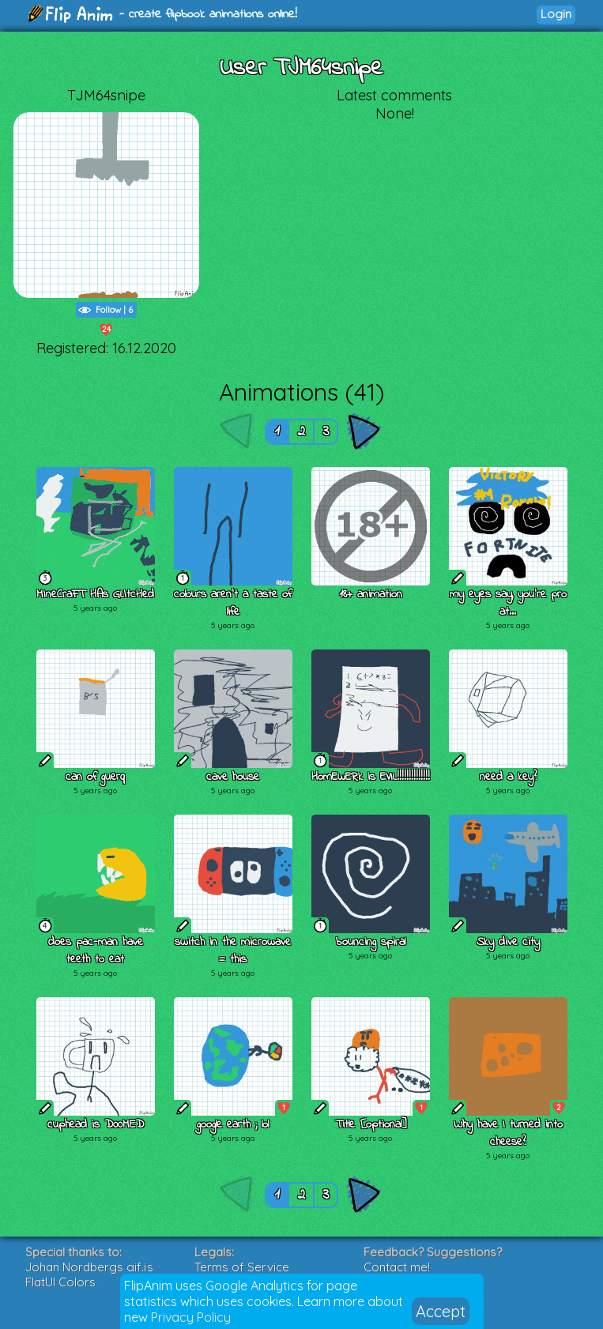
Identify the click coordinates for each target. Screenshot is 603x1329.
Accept (440, 1311)
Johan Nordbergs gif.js (89, 1266)
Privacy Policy (191, 1317)
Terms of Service (241, 1266)
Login (556, 13)
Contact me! (397, 1266)
